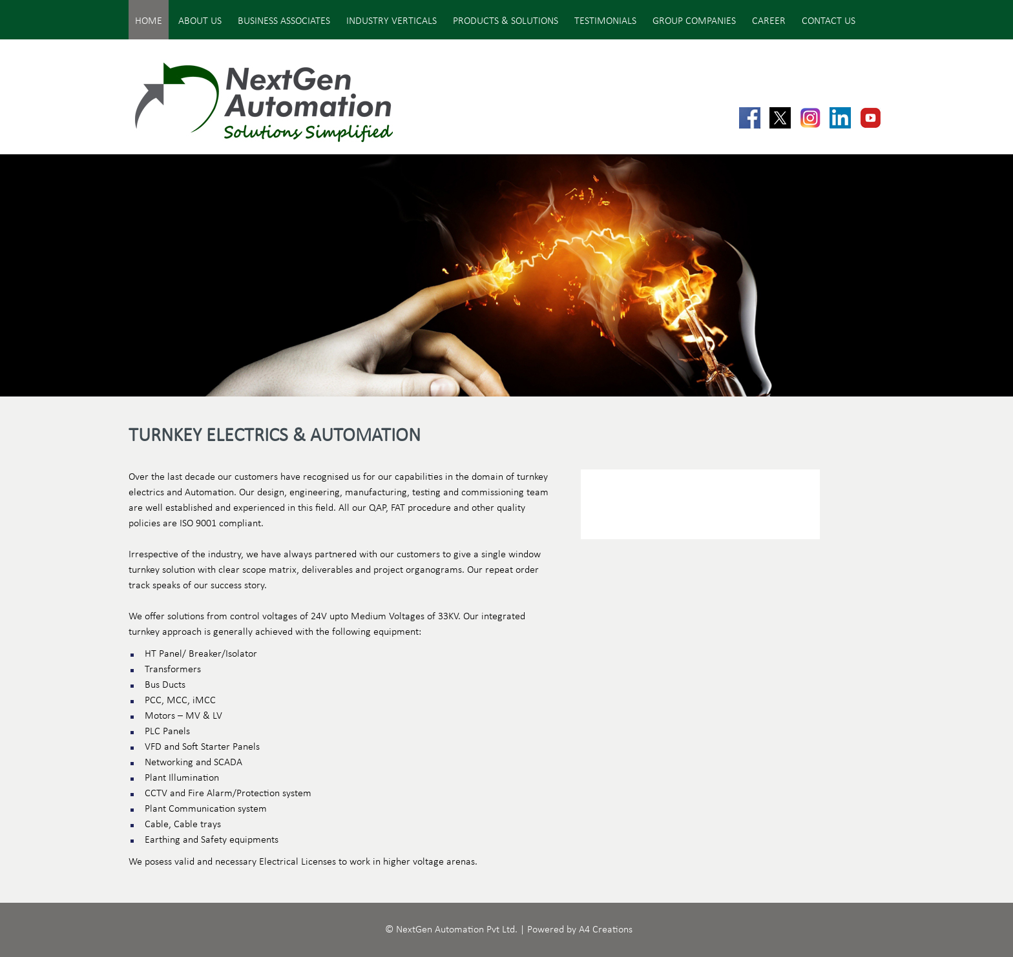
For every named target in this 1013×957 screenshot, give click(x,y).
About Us (200, 21)
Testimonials (605, 21)
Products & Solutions (505, 21)
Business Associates (284, 21)
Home (148, 21)
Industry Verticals (391, 21)
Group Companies (694, 21)
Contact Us (828, 21)
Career (769, 21)
